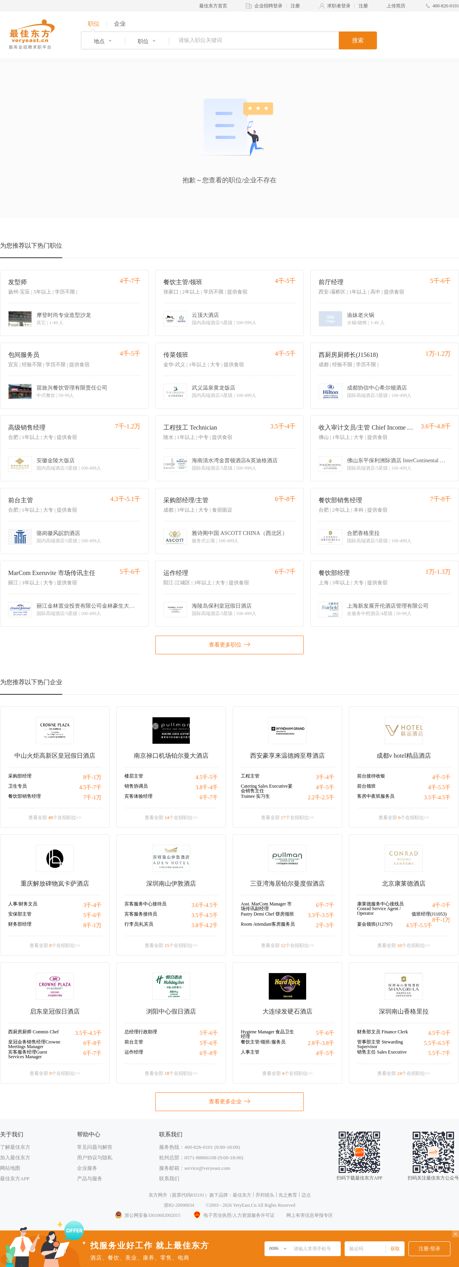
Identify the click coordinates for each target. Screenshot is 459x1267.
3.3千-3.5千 (321, 915)
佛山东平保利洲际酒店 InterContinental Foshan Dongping (397, 460)
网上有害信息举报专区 (309, 1215)
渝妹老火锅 (360, 315)
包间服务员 (23, 354)
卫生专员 (17, 786)
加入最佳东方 (15, 1157)
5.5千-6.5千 (437, 1043)
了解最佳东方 (15, 1147)
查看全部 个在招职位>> (55, 817)
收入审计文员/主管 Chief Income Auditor (367, 427)
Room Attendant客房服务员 (268, 924)
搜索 (358, 40)
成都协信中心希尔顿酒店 (377, 388)
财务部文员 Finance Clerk (382, 1031)
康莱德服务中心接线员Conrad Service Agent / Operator (380, 909)
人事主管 (250, 1052)
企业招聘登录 (268, 6)
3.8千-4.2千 (204, 925)
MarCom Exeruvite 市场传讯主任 (51, 573)
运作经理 (175, 573)
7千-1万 (92, 797)
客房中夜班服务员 (375, 796)
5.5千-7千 (439, 1053)
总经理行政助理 (140, 1031)
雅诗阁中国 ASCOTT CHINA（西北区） (239, 533)
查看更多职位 (229, 644)
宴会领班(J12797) (374, 924)
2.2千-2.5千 (321, 797)
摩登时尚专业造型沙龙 (64, 315)
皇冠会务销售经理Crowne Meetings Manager (34, 1044)
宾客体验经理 (138, 796)
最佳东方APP (15, 1178)
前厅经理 (331, 282)
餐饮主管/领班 (182, 282)
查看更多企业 (229, 1100)
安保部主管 (20, 914)
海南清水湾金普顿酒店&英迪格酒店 (235, 460)
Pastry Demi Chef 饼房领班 (267, 914)
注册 (295, 6)
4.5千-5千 (207, 777)
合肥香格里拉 (363, 533)
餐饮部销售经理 (340, 500)
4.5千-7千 (90, 787)
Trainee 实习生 (255, 796)
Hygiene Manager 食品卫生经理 (267, 1034)
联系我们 (169, 1178)
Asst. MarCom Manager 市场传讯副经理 (266, 906)
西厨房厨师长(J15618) (348, 354)
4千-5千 (325, 787)
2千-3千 (325, 925)
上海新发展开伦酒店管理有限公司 (388, 606)
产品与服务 (89, 1178)
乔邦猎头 (265, 1195)
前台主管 (20, 500)
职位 (94, 24)
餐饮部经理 (334, 573)
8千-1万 (92, 777)
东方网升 (158, 1195)
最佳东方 (242, 1195)
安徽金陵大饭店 (56, 460)
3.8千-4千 (207, 787)
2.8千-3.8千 (321, 1043)
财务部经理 (20, 924)
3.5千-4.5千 (437, 797)
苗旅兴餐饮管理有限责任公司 (72, 388)
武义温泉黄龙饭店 (213, 388)
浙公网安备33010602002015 (147, 1215)
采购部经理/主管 (185, 500)
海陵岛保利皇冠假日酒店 (222, 606)
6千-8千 (92, 1043)
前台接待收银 (371, 776)
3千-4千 (325, 777)
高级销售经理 (27, 427)
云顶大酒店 (205, 315)
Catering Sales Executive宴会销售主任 (267, 788)
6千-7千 (209, 797)
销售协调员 (136, 786)
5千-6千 (92, 915)
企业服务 (87, 1168)
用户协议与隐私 (94, 1157)
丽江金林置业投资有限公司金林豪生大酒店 (87, 606)
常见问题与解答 (94, 1147)
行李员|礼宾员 (138, 924)
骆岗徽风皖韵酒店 (58, 533)
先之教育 (288, 1195)
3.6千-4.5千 (204, 905)
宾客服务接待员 (140, 914)
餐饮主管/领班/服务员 (263, 1042)
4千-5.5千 (439, 787)
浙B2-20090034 (179, 1205)
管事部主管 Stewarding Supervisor (380, 1044)
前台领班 (366, 786)
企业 (120, 24)
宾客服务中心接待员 (145, 904)
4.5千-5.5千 (419, 925)
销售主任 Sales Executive (381, 1052)
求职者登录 (338, 6)
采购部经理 (20, 776)
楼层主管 (133, 776)
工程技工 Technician (190, 427)
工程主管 (250, 776)
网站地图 (10, 1168)
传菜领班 (175, 354)
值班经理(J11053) (429, 914)
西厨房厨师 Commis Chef (33, 1031)
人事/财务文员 (22, 904)
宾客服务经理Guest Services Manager (27, 1054)
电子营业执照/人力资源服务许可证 (233, 1215)
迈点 (306, 1195)
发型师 (17, 282)
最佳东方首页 (213, 6)
